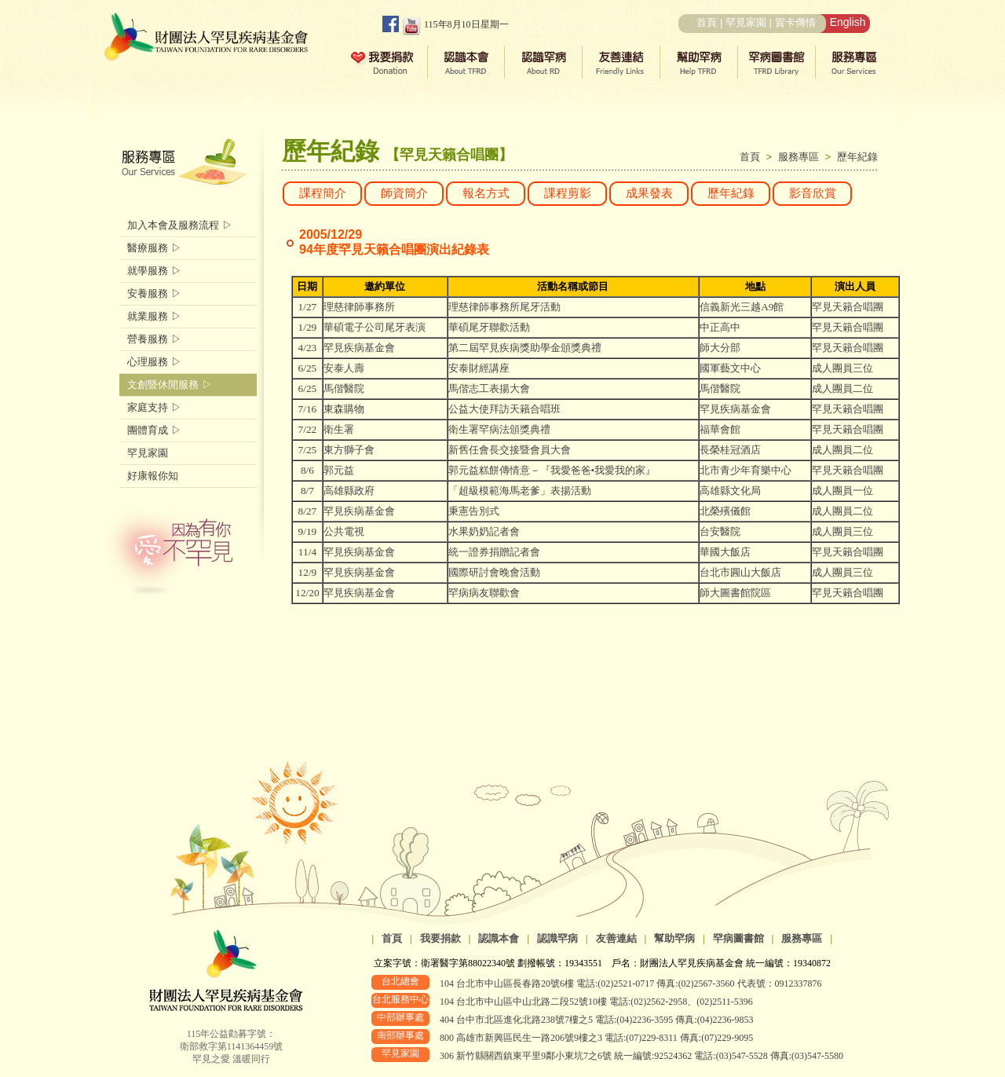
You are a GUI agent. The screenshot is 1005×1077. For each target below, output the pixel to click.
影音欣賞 (812, 193)
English (848, 22)
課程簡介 (322, 193)
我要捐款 (440, 938)
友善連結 (616, 938)
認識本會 (498, 938)
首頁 (706, 22)
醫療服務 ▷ (154, 248)
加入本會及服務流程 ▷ (179, 225)
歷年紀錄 (857, 157)
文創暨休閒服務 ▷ (169, 384)
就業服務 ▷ (154, 316)
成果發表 (649, 193)
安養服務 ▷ (154, 293)
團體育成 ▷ (154, 430)
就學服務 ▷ (154, 271)
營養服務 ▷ (154, 339)
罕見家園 (745, 22)
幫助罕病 (674, 938)
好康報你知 (152, 476)
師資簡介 (404, 193)
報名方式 (486, 193)
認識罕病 (557, 938)
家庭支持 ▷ (154, 407)
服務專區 (801, 157)
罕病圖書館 (738, 938)
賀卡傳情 (795, 22)
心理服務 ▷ (154, 362)
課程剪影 (567, 193)
